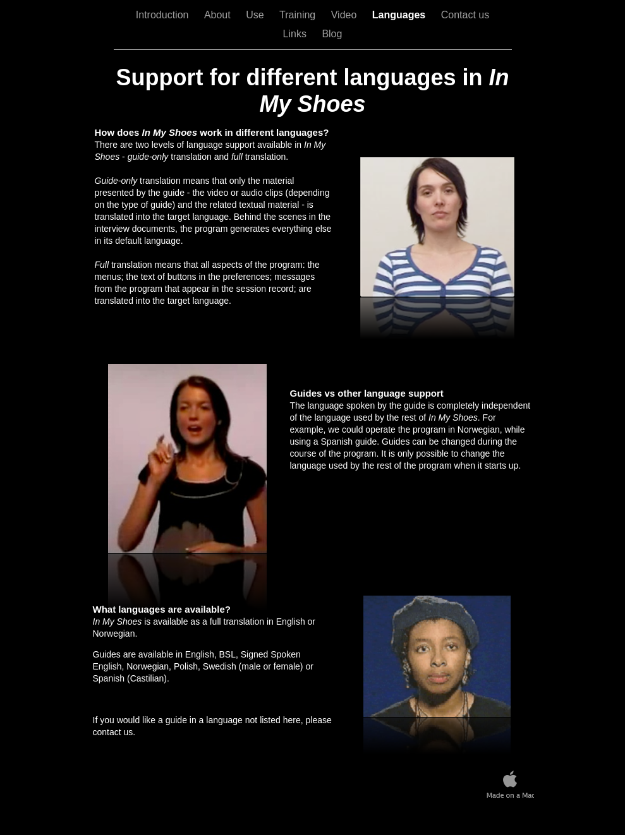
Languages (400, 14)
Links (296, 33)
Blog (332, 33)
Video (345, 14)
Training (299, 14)
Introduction (163, 14)
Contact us (465, 14)
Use (256, 14)
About (218, 14)
